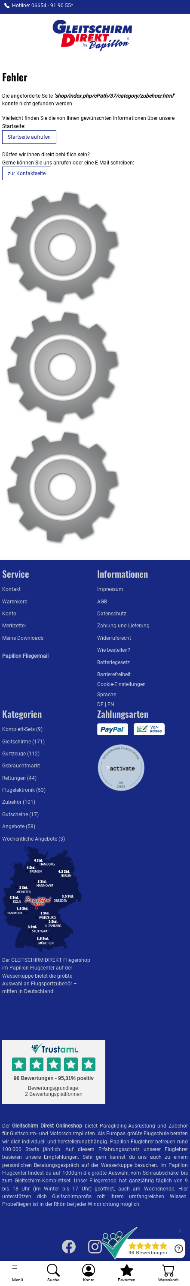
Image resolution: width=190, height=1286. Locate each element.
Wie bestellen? (113, 650)
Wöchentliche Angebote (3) (33, 839)
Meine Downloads (22, 638)
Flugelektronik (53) (24, 790)
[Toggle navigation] (18, 1273)
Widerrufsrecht (114, 638)
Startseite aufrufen (29, 137)
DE (101, 704)
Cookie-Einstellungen (121, 684)
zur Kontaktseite (27, 173)
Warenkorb (15, 602)
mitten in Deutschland (27, 991)
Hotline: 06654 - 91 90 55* (42, 6)
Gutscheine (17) (20, 815)
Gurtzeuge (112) (21, 754)
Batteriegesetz (113, 662)
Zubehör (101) (18, 802)
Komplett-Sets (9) (22, 729)
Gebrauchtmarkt (21, 766)
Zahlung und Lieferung (123, 626)
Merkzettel (14, 626)
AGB (102, 602)
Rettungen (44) (19, 778)
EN (110, 704)
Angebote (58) (18, 826)
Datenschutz (111, 614)
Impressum (110, 589)
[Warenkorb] (168, 1273)
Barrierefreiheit (114, 674)
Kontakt (11, 589)
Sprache (106, 695)
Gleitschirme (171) (23, 742)
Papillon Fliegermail (25, 656)
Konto (9, 614)
